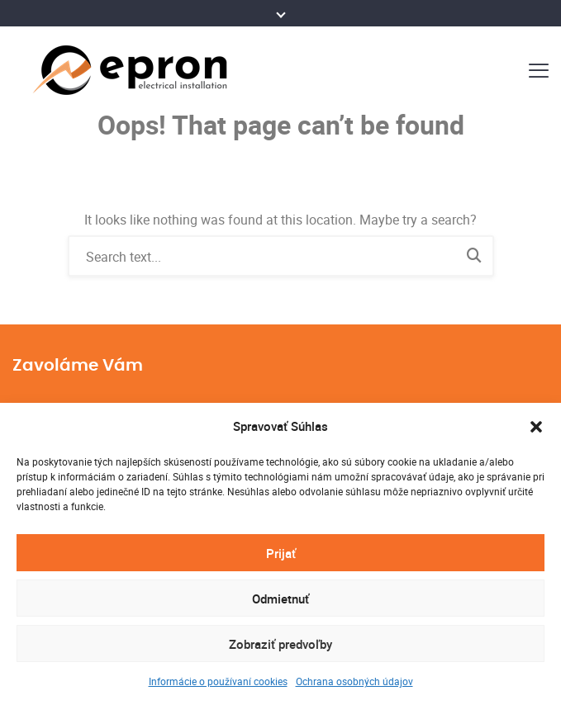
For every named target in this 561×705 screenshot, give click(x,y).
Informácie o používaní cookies (218, 681)
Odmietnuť (280, 598)
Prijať (281, 553)
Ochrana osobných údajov (354, 681)
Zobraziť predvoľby (280, 644)
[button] (536, 427)
